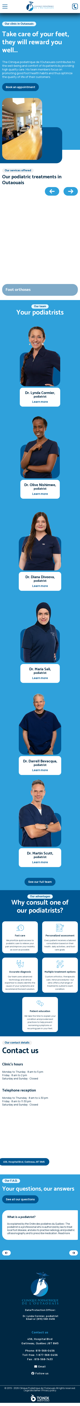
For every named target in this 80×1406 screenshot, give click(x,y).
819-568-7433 (43, 1359)
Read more (64, 1233)
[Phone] (75, 6)
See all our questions (20, 1199)
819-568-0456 (45, 1350)
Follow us (41, 1373)
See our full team (40, 882)
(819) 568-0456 (45, 1318)
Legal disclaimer (32, 1390)
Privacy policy (49, 1390)
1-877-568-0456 (47, 1355)
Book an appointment (20, 87)
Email (29, 1318)
